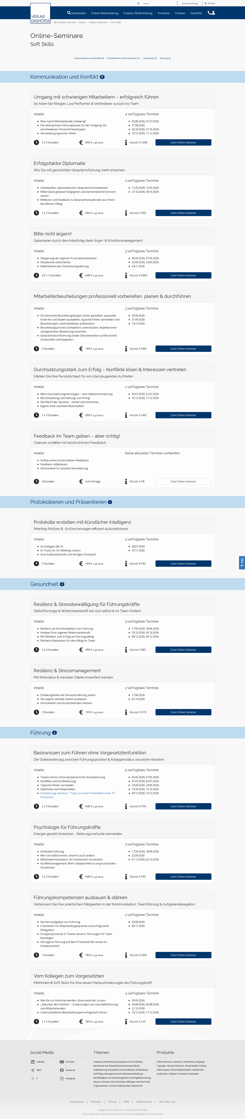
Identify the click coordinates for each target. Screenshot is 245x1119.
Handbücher (198, 1069)
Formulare (183, 1073)
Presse (112, 1102)
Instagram (67, 1079)
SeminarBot (82, 13)
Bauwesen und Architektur (130, 1061)
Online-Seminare (164, 1061)
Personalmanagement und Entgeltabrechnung (129, 1077)
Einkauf (136, 1065)
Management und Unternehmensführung (123, 1073)
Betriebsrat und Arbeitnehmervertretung (112, 1065)
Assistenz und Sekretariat (105, 1061)
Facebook (67, 1070)
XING (35, 1070)
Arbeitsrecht (137, 1085)
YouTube (66, 1062)
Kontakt (210, 3)
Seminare (177, 1061)
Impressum (77, 1102)
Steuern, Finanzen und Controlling (109, 1081)
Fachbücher (162, 1073)
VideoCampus (163, 1069)
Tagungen (161, 1065)
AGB (126, 1102)
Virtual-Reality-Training (195, 1065)
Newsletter (194, 1073)
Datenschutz (144, 1102)
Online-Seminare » (99, 22)
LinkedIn (37, 1062)
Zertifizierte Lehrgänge (194, 1061)
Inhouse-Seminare (175, 1065)
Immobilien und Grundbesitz (121, 1069)
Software (173, 1073)
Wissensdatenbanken (181, 1069)
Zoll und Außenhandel (119, 1085)
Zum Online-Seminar (183, 142)
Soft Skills (116, 22)
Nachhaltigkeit (100, 1077)
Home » (83, 22)
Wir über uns (167, 1102)
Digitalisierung (100, 1069)
